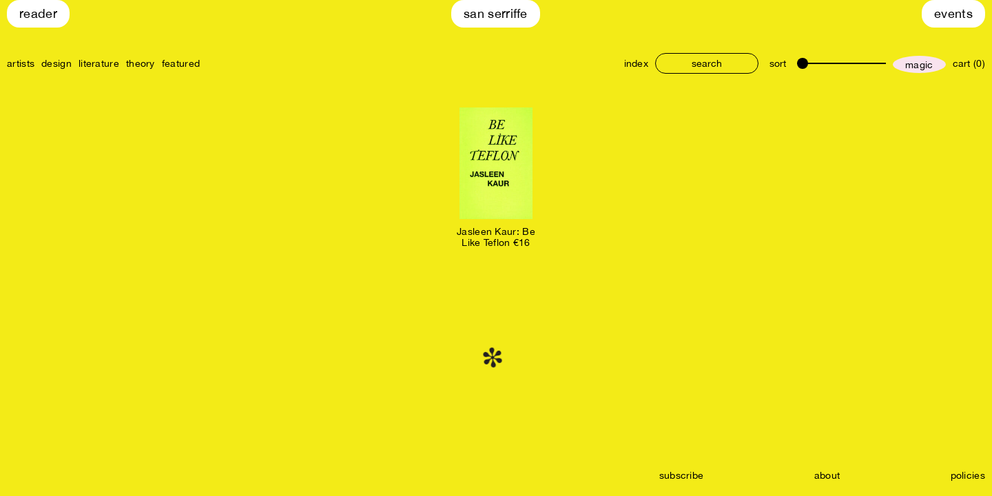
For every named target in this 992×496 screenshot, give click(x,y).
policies (968, 475)
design (56, 63)
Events (953, 13)
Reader (38, 13)
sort (777, 63)
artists (20, 63)
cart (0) (969, 63)
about (827, 475)
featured (181, 63)
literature (99, 63)
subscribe (681, 475)
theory (140, 63)
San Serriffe (496, 13)
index (636, 63)
